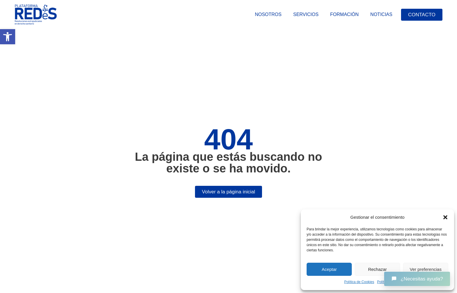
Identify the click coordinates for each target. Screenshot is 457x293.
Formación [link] (344, 14)
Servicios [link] (306, 14)
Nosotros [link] (268, 14)
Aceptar (329, 269)
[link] (7, 36)
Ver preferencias (426, 269)
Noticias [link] (381, 14)
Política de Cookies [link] (359, 282)
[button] (445, 217)
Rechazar (377, 269)
